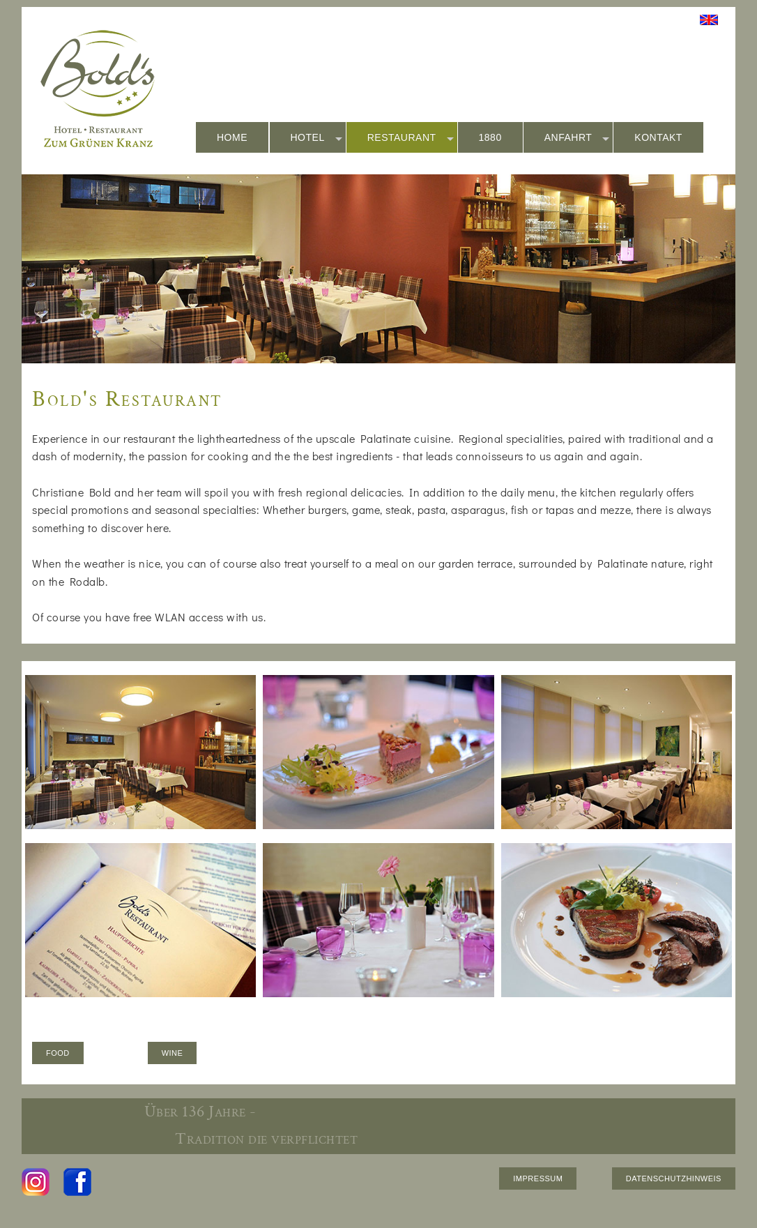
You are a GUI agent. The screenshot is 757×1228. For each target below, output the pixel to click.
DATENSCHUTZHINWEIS (673, 1178)
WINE (172, 1053)
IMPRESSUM (538, 1178)
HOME (232, 137)
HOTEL (316, 138)
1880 (490, 137)
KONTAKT (658, 137)
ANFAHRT (577, 138)
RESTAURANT (410, 138)
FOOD (58, 1053)
